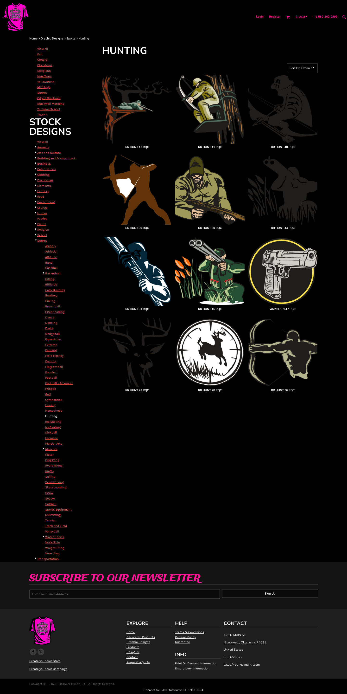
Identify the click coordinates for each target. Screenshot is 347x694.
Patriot (42, 218)
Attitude (51, 257)
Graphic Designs (52, 38)
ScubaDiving (54, 482)
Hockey (50, 405)
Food (40, 196)
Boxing (50, 301)
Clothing (43, 174)
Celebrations (46, 169)
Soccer (50, 498)
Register (275, 17)
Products (132, 647)
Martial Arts (53, 443)
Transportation (48, 559)
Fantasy (43, 191)
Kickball (51, 432)
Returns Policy (185, 637)
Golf (48, 394)
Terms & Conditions (189, 632)
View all (42, 49)
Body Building (55, 290)
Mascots (51, 449)
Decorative (45, 180)
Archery (50, 246)
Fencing (51, 350)
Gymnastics (53, 400)
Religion (43, 229)
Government (46, 202)
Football (51, 377)
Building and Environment (56, 158)
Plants (41, 224)
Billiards (51, 284)
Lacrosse (51, 438)
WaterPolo (52, 542)
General (42, 59)
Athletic (51, 251)
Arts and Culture (49, 153)
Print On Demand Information (196, 663)
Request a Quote (138, 662)
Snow (49, 493)
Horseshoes (53, 410)
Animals (43, 147)
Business (44, 163)
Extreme (51, 345)
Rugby (49, 471)
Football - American (59, 383)
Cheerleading (54, 312)
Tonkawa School (48, 109)
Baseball (51, 268)
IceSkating (53, 427)
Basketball (53, 273)
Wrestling (52, 553)
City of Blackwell (49, 98)
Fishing (50, 361)
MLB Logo (43, 87)
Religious (44, 70)
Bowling (51, 295)
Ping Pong (52, 460)
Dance (49, 317)
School (42, 235)
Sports (70, 38)
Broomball (52, 306)
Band (49, 262)
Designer (132, 652)
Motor (49, 454)
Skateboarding (55, 487)
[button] (288, 17)
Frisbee (50, 388)
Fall (40, 54)
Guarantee (182, 642)
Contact (132, 657)
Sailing (50, 476)
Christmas (44, 65)
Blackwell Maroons (50, 103)
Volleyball (52, 531)
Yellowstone (45, 82)
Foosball (51, 372)
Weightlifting (54, 548)
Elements (44, 186)
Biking (49, 279)
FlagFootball (54, 367)
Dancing (51, 322)
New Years (44, 76)
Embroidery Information (192, 668)
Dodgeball (52, 334)
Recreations (54, 465)
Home (33, 38)
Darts (49, 328)
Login (260, 17)
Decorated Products (140, 637)
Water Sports (54, 537)
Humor (42, 213)
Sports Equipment (58, 509)
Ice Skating (53, 421)
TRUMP (42, 114)
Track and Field (56, 526)
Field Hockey (54, 355)
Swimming (53, 515)
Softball (51, 504)
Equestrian (53, 339)
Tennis (50, 520)
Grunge (42, 207)
